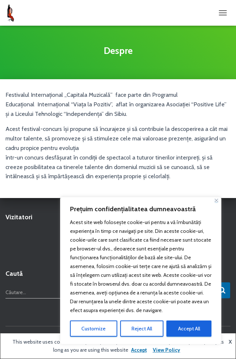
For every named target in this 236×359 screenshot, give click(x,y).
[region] (140, 270)
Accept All (189, 328)
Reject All (142, 328)
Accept (139, 350)
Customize (93, 328)
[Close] (216, 200)
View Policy (166, 350)
